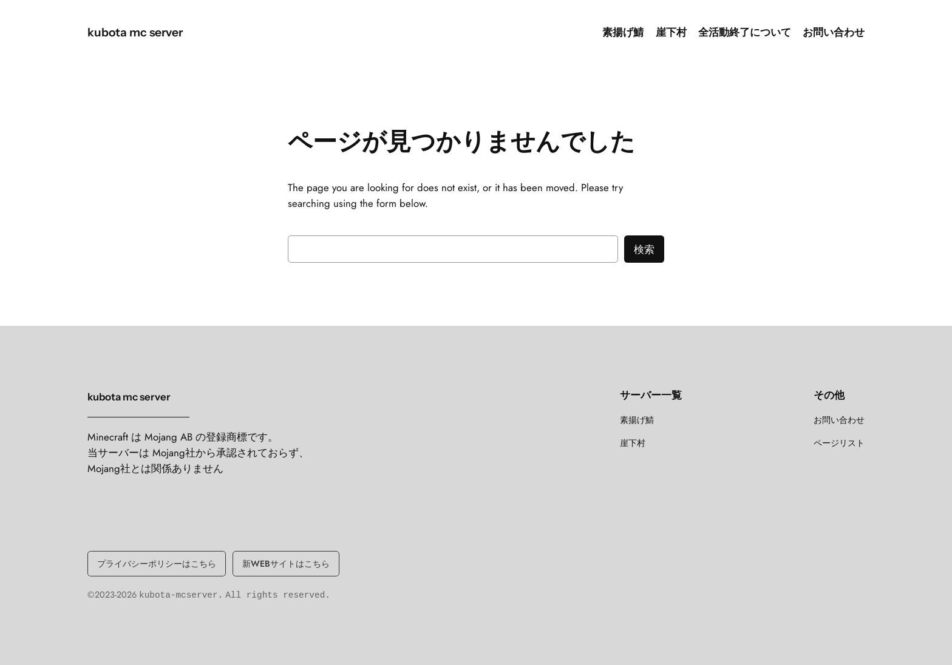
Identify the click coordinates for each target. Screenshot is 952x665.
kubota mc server (135, 32)
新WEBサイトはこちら (286, 564)
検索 (644, 249)
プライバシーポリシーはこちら (156, 564)
